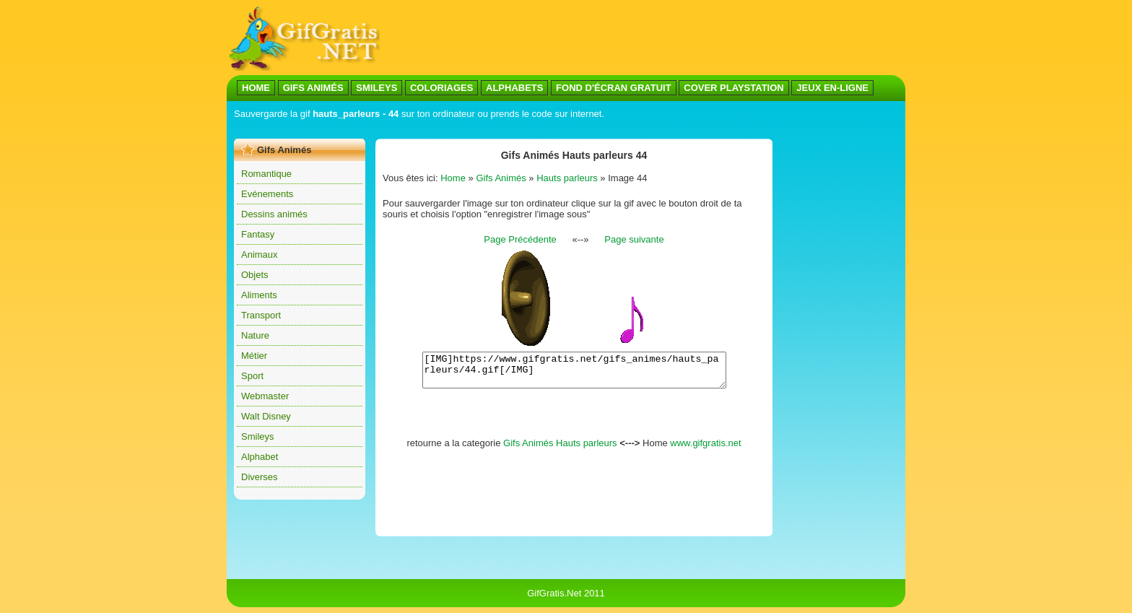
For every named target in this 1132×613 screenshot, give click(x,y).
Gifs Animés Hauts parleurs (560, 449)
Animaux (259, 254)
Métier (254, 355)
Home (453, 178)
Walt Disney (266, 416)
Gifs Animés (501, 178)
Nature (255, 335)
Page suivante (633, 239)
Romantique (266, 173)
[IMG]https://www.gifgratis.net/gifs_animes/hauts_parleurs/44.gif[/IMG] (574, 373)
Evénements (267, 193)
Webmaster (265, 396)
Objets (255, 274)
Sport (252, 375)
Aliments (259, 295)
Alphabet (259, 456)
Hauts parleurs (567, 178)
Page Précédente (520, 239)
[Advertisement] (496, 128)
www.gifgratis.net (705, 449)
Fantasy (257, 234)
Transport (261, 315)
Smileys (257, 436)
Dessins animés (274, 214)
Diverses (259, 476)
